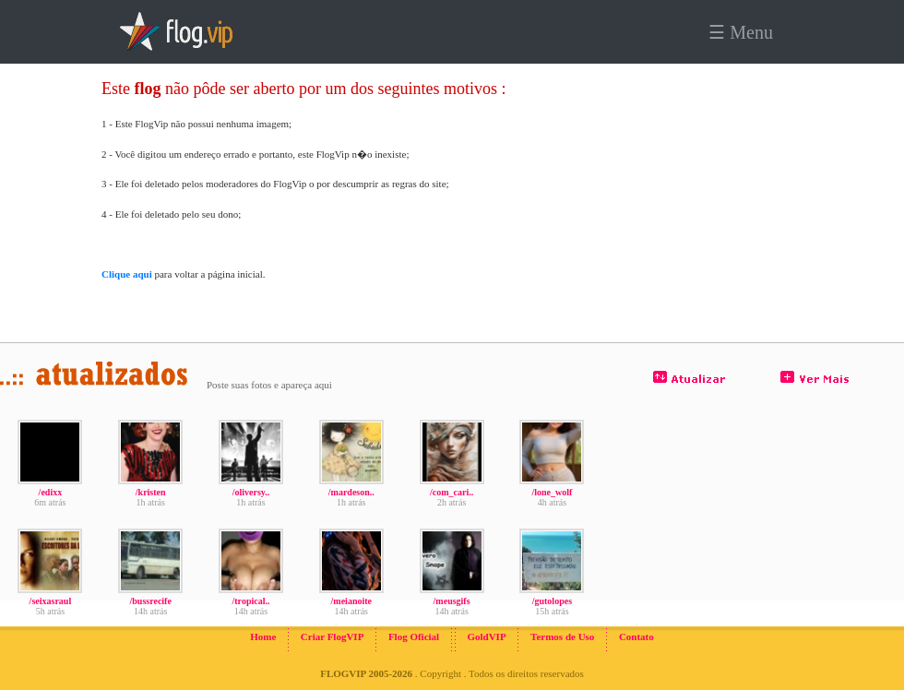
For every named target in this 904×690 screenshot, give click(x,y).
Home (263, 636)
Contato (636, 636)
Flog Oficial (413, 636)
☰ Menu (740, 32)
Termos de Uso (562, 636)
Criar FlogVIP (332, 636)
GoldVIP (486, 636)
